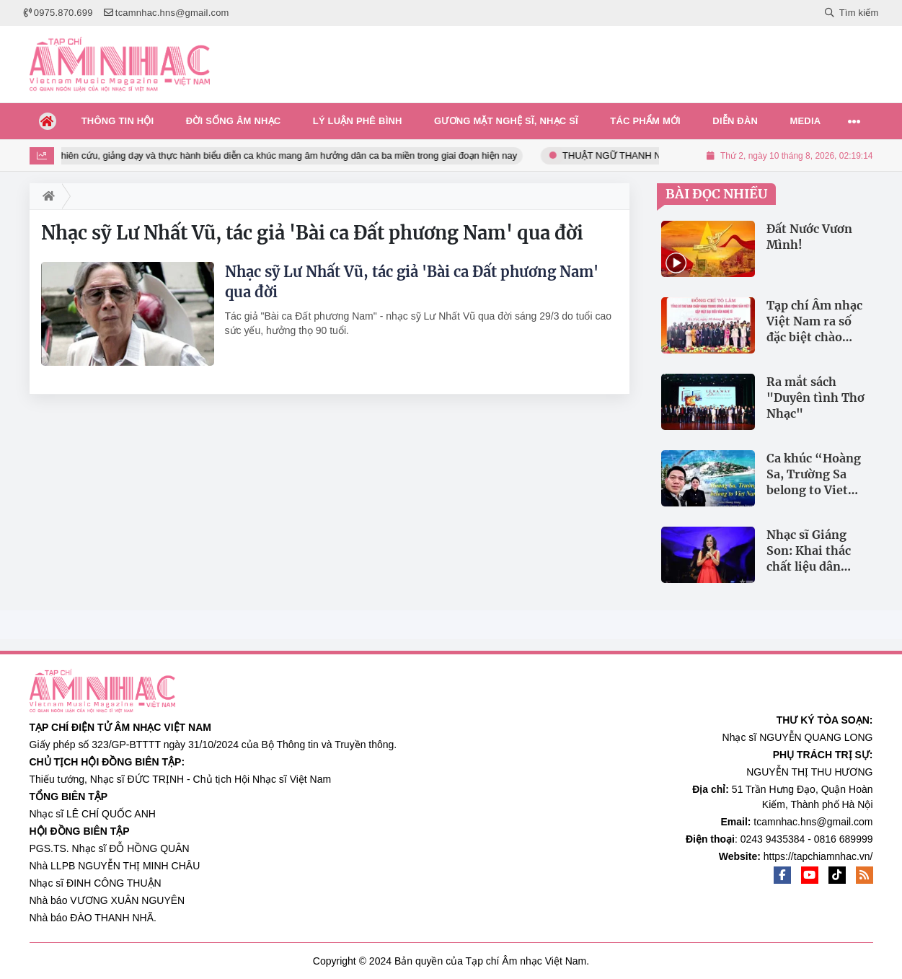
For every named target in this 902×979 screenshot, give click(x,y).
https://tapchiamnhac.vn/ (818, 856)
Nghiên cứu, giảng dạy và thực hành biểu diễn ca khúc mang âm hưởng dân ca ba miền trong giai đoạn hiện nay (290, 155)
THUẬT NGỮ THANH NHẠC (628, 155)
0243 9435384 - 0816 (788, 839)
